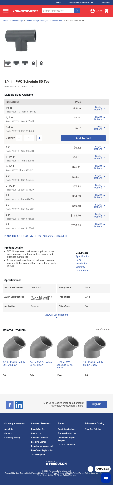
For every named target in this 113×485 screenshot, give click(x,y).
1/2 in (9, 117)
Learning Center (38, 442)
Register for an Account (42, 446)
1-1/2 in (10, 166)
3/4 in (9, 127)
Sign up (96, 404)
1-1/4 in (10, 156)
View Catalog (105, 2)
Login (96, 10)
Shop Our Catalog (93, 429)
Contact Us (36, 433)
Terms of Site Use (12, 473)
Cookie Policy (72, 473)
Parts (78, 260)
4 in (8, 205)
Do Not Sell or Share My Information (93, 473)
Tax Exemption (38, 454)
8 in (8, 224)
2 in (8, 176)
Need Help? (12, 236)
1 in (8, 147)
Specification (82, 256)
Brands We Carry (39, 429)
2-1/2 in (10, 185)
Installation (81, 263)
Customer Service (39, 437)
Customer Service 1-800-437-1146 (80, 2)
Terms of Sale (25, 473)
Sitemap (72, 475)
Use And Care (83, 270)
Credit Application (66, 429)
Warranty (80, 267)
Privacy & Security (59, 473)
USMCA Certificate (66, 444)
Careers (8, 433)
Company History (12, 437)
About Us (8, 429)
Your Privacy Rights (45, 475)
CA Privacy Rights (61, 475)
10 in (9, 107)
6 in (8, 214)
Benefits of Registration (42, 450)
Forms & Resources (67, 433)
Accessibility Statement (41, 473)
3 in (8, 195)
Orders (58, 2)
